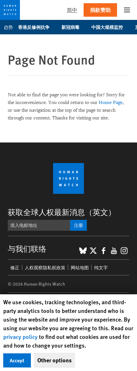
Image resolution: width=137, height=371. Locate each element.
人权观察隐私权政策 (45, 267)
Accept (17, 360)
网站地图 (80, 267)
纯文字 (101, 267)
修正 (14, 267)
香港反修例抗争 (37, 27)
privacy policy (20, 336)
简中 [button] (72, 9)
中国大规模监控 (110, 27)
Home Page (111, 102)
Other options (54, 360)
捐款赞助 (100, 9)
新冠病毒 (73, 27)
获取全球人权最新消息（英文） (62, 211)
